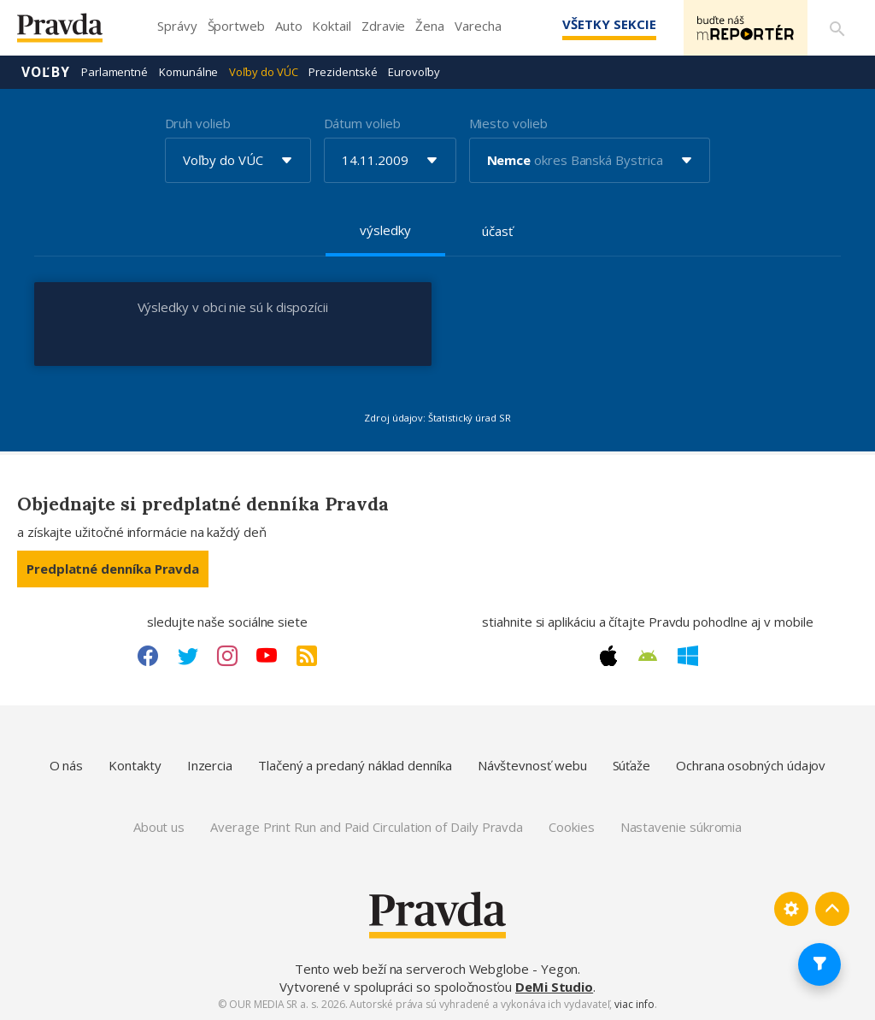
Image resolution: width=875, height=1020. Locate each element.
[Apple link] (608, 655)
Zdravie (383, 25)
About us (159, 826)
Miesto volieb (508, 123)
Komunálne (188, 72)
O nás (67, 765)
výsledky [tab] (385, 230)
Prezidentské (342, 72)
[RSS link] (307, 655)
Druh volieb (198, 123)
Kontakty (135, 765)
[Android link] (647, 656)
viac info (634, 1004)
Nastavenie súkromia (681, 826)
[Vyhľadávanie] (837, 28)
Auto (288, 25)
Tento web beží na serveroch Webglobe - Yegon (436, 968)
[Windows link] (688, 655)
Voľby (45, 71)
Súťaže (632, 765)
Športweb (236, 25)
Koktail (331, 25)
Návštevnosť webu (532, 765)
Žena (429, 25)
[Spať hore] (832, 909)
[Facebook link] (148, 655)
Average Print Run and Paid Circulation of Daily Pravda (366, 826)
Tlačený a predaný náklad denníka (355, 765)
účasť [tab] (497, 230)
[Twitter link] (188, 655)
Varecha (478, 25)
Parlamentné (114, 72)
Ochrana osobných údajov (750, 765)
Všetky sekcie (609, 23)
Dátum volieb (362, 123)
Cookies (571, 826)
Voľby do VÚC (263, 72)
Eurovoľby (413, 72)
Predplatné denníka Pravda (112, 568)
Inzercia (209, 765)
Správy (177, 25)
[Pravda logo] (72, 32)
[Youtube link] (266, 655)
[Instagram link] (227, 655)
